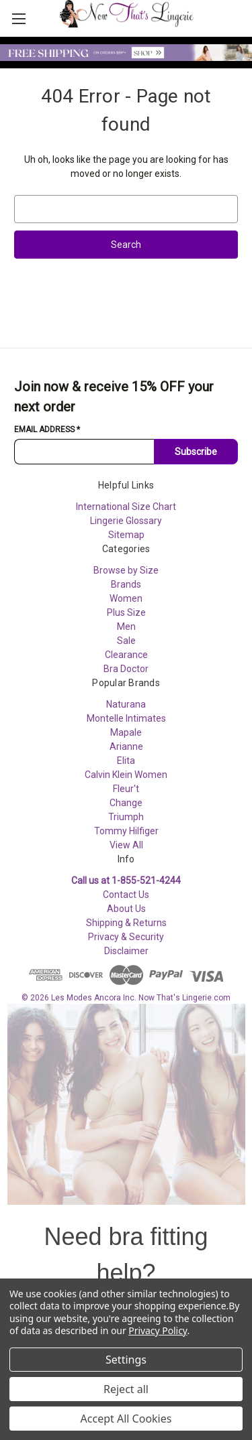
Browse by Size (126, 570)
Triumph (126, 816)
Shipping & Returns (126, 922)
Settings (126, 1359)
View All (126, 845)
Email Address (47, 429)
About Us (126, 908)
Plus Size (126, 612)
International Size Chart (126, 506)
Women (126, 598)
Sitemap (126, 534)
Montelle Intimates (126, 718)
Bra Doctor (126, 668)
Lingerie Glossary (126, 520)
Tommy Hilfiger (126, 831)
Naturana (126, 704)
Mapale (126, 732)
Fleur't (126, 788)
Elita (126, 760)
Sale (126, 640)
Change (126, 802)
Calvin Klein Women (126, 774)
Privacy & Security (126, 936)
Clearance (126, 654)
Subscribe (196, 451)
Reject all (126, 1389)
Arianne (126, 746)
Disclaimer (126, 950)
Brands (126, 584)
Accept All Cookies (126, 1418)
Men (126, 626)
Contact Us (126, 894)
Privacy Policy (157, 1330)
